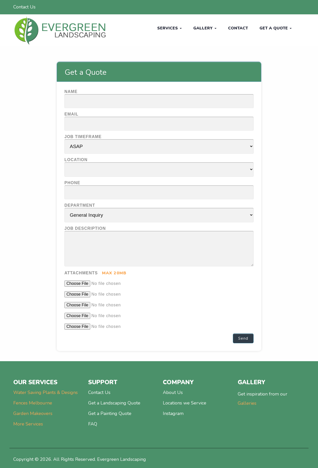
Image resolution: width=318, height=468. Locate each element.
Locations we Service (184, 403)
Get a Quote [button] (275, 28)
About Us (173, 392)
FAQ (92, 424)
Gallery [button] (202, 28)
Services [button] (166, 28)
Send (243, 338)
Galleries (247, 403)
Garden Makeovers (32, 413)
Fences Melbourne (32, 403)
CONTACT (236, 28)
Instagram (173, 413)
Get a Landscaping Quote (114, 403)
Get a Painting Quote (109, 413)
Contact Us (24, 7)
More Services (28, 424)
